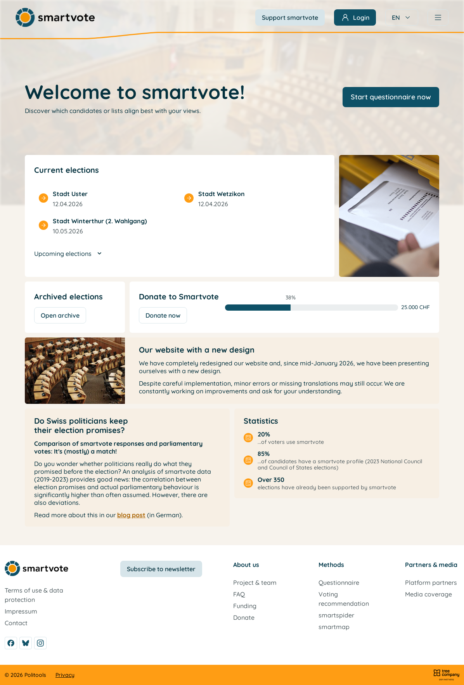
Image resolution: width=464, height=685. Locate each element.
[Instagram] (40, 643)
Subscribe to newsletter (161, 569)
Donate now (162, 315)
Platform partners (431, 582)
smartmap (334, 627)
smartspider (336, 615)
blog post (131, 515)
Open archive (60, 315)
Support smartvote (290, 17)
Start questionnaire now (391, 96)
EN (402, 17)
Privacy (64, 674)
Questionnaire (339, 582)
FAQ (239, 594)
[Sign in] (355, 17)
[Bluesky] (25, 643)
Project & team (255, 582)
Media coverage (428, 594)
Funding (244, 606)
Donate (244, 617)
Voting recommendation (344, 598)
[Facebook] (11, 643)
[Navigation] (438, 17)
